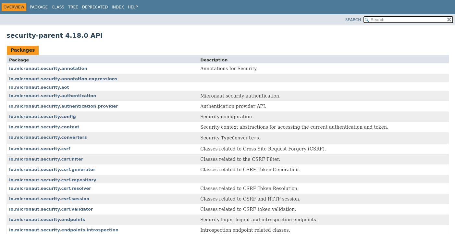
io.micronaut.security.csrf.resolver (50, 188)
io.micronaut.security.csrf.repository (52, 179)
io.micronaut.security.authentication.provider (63, 106)
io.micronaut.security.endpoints (47, 219)
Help (133, 7)
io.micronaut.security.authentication (52, 95)
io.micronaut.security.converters (48, 137)
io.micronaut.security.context (44, 126)
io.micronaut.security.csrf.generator (52, 169)
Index (118, 7)
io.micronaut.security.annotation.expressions (63, 78)
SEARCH (353, 20)
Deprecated (95, 7)
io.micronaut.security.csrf (39, 148)
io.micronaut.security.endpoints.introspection (63, 230)
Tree (73, 7)
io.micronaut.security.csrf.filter (46, 159)
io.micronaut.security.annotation (48, 68)
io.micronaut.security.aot (39, 87)
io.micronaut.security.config (42, 116)
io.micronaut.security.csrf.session (49, 198)
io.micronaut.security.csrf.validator (51, 209)
